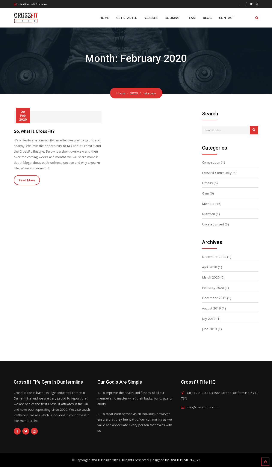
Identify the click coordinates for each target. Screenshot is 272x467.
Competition (211, 162)
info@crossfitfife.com (32, 4)
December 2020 (214, 256)
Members (209, 203)
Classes (151, 17)
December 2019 (214, 298)
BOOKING (172, 17)
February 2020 (213, 287)
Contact (226, 17)
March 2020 (211, 277)
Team (191, 17)
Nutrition (208, 214)
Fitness (207, 183)
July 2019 (209, 318)
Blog (207, 17)
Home (104, 17)
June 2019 (209, 329)
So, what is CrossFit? (34, 131)
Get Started (127, 17)
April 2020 (209, 267)
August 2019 (211, 308)
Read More (26, 180)
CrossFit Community (217, 172)
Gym (205, 193)
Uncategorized (213, 224)
